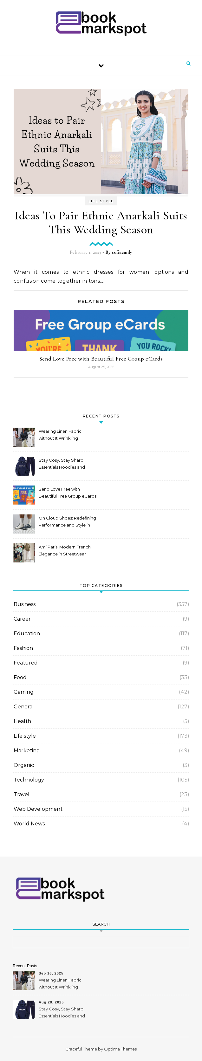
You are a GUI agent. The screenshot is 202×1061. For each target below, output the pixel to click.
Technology (29, 780)
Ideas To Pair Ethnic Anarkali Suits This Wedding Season (101, 222)
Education (27, 633)
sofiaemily (122, 252)
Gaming (24, 692)
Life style (101, 201)
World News (29, 824)
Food (20, 677)
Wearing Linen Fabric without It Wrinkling (60, 435)
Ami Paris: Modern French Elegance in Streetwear (65, 550)
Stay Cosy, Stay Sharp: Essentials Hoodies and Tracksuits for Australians (63, 464)
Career (22, 619)
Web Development (38, 809)
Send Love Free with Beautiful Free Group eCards (101, 358)
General (24, 707)
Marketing (27, 751)
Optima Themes (120, 1048)
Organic (24, 765)
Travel (21, 794)
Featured (26, 663)
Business (25, 604)
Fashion (23, 648)
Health (22, 721)
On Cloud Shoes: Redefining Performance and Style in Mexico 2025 (67, 522)
